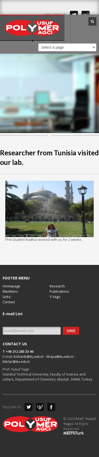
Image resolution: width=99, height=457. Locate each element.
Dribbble (40, 407)
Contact (9, 302)
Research (57, 286)
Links (7, 296)
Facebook (51, 407)
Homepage (11, 286)
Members (10, 291)
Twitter (28, 407)
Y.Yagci (55, 296)
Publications (59, 291)
